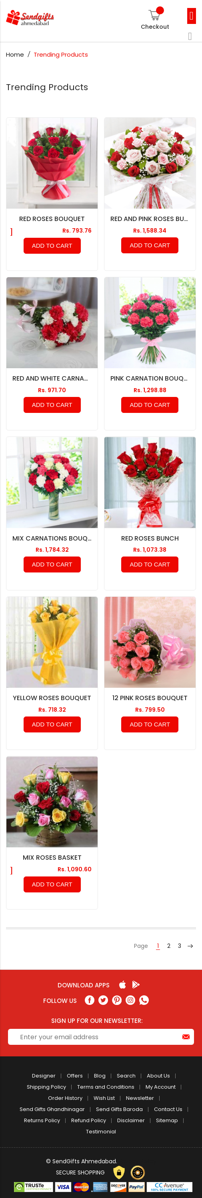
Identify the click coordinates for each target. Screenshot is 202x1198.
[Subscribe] (186, 1037)
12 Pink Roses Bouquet (150, 698)
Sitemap (167, 1120)
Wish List (104, 1098)
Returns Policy (42, 1120)
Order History (65, 1098)
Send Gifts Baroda (119, 1109)
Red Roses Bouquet (52, 219)
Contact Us (168, 1109)
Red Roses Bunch (150, 538)
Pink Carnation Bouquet (150, 378)
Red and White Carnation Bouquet (52, 378)
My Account (161, 1087)
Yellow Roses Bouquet (52, 698)
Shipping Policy (46, 1087)
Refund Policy (88, 1120)
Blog (100, 1076)
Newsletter (140, 1098)
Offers (75, 1076)
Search (126, 1076)
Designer (44, 1076)
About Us (158, 1076)
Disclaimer (131, 1120)
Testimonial (101, 1131)
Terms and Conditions (105, 1087)
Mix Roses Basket (52, 857)
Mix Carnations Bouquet (52, 538)
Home (16, 54)
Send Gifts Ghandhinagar (52, 1109)
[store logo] (44, 17)
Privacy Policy (137, 1161)
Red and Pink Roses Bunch (150, 219)
